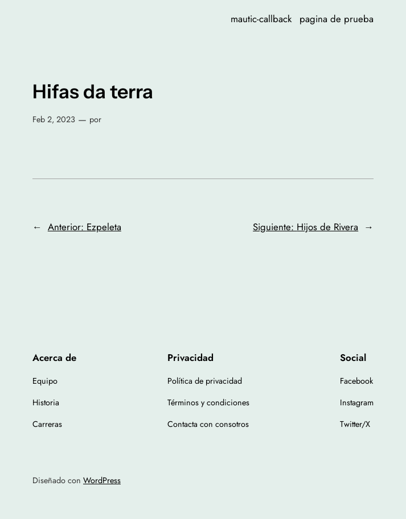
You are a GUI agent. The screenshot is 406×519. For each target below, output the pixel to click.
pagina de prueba (337, 19)
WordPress (102, 480)
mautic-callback (261, 19)
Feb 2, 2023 (53, 119)
